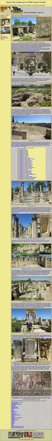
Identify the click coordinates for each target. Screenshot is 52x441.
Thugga (21, 13)
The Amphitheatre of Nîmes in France (24, 163)
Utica (12, 424)
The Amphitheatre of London (22, 169)
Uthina (12, 423)
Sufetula (49, 336)
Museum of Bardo (15, 397)
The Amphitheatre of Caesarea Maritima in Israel (26, 174)
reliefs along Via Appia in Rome (33, 50)
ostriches (16, 145)
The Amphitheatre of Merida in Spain (24, 172)
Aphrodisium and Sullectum (16, 404)
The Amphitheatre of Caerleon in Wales (24, 170)
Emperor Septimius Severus (42, 271)
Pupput (12, 412)
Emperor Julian (17, 364)
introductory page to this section (26, 15)
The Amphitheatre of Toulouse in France (24, 166)
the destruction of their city (31, 81)
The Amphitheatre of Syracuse (23, 155)
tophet (18, 80)
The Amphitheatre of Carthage (23, 175)
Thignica (13, 418)
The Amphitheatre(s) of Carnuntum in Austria (26, 167)
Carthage (13, 406)
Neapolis (13, 410)
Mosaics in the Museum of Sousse (17, 427)
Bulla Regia (13, 405)
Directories (29, 5)
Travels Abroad (42, 5)
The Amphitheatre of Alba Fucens (23, 157)
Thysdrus (13, 421)
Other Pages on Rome (22, 5)
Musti (45, 336)
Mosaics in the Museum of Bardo (17, 426)
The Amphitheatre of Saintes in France (24, 165)
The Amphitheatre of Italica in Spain (24, 171)
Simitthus (13, 415)
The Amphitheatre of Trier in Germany (24, 168)
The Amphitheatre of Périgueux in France (25, 164)
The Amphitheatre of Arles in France (24, 161)
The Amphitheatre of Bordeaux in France (25, 162)
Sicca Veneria (37, 274)
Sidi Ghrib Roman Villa (15, 414)
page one (35, 15)
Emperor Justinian (43, 335)
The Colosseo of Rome (21, 149)
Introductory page (14, 403)
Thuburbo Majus (14, 419)
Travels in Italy (35, 5)
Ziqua (12, 425)
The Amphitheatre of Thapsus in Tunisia (24, 176)
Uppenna (13, 422)
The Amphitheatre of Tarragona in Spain (24, 173)
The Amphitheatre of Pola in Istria (23, 159)
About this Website (4, 5)
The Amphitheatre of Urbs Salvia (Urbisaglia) (25, 158)
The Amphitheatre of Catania (22, 154)
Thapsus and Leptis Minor (16, 417)
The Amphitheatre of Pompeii (22, 153)
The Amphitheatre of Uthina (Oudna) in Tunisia (26, 178)
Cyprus (35, 111)
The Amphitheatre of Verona (22, 152)
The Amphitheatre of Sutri (22, 156)
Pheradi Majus (14, 411)
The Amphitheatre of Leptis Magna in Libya (25, 179)
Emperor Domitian (22, 210)
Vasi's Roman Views (12, 5)
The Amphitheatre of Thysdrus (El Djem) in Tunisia (27, 177)
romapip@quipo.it (4, 17)
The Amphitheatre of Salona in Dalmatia (24, 160)
